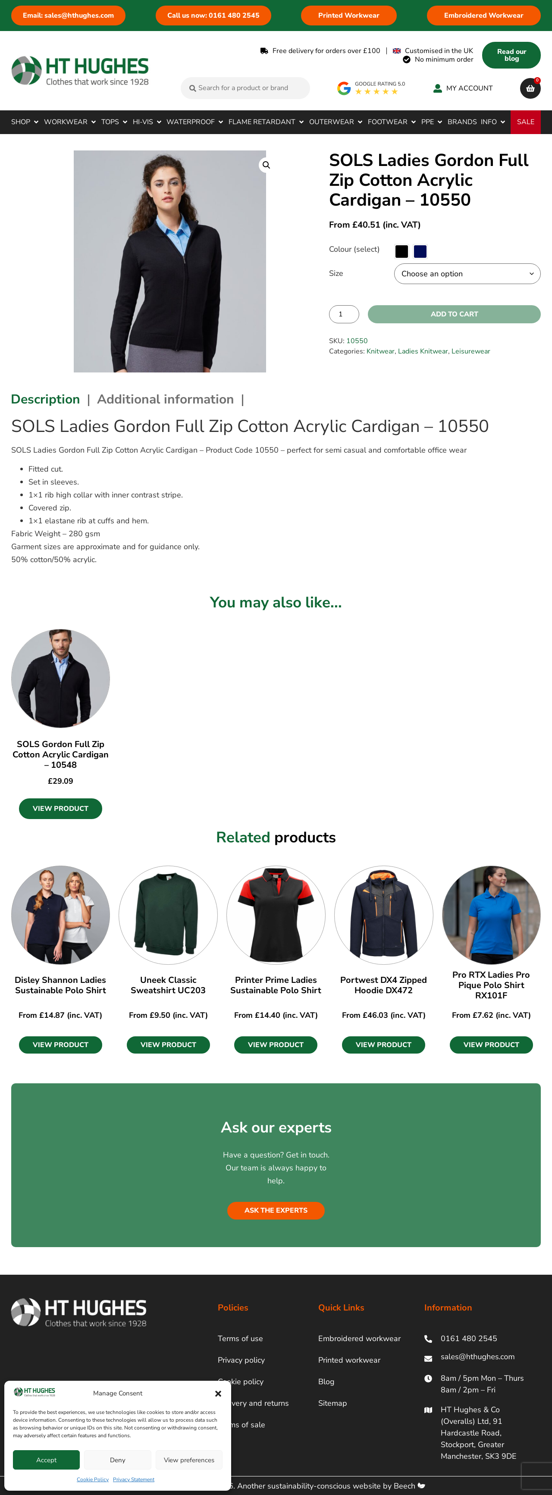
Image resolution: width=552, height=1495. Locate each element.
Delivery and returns (253, 1403)
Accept (46, 1460)
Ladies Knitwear (423, 351)
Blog (326, 1381)
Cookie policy (240, 1381)
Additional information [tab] (165, 399)
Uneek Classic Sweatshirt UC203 (168, 985)
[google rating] (371, 88)
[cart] (530, 88)
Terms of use (240, 1338)
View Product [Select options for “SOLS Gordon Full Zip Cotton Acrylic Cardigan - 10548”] (60, 808)
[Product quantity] (344, 314)
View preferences (189, 1460)
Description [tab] (45, 399)
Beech (409, 1486)
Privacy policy (241, 1360)
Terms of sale (241, 1425)
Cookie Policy (93, 1479)
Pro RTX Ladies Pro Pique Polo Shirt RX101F (491, 985)
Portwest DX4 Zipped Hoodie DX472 (383, 985)
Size (336, 273)
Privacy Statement (133, 1479)
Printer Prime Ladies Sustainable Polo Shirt (275, 985)
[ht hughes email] (479, 1358)
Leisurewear (471, 351)
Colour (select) (354, 249)
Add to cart (454, 314)
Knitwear (381, 351)
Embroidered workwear (359, 1338)
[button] (218, 1393)
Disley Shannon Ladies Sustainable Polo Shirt (60, 985)
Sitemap (332, 1403)
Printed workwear (349, 1360)
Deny (117, 1460)
